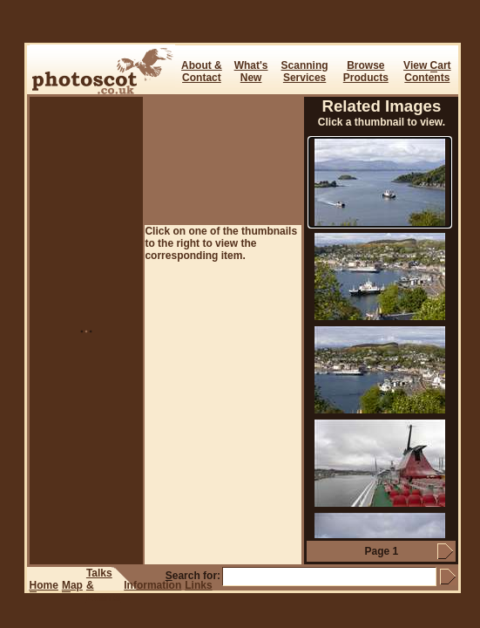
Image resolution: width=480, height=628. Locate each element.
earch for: (193, 576)
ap (72, 585)
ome (44, 585)
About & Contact (201, 71)
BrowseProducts (366, 71)
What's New (251, 71)
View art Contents (426, 71)
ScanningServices (304, 71)
